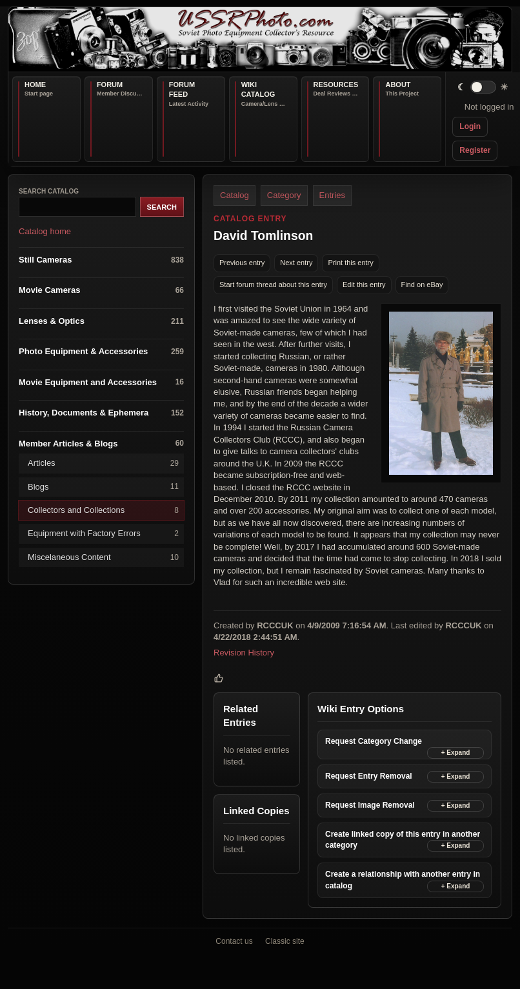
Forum (110, 84)
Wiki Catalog (258, 90)
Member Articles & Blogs (101, 444)
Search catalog (49, 191)
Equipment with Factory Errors (103, 533)
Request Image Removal (370, 805)
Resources (336, 84)
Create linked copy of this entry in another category (402, 840)
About (397, 84)
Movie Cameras (101, 290)
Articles (103, 463)
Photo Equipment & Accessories (101, 351)
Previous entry (242, 262)
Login (470, 126)
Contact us (233, 941)
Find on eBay (422, 284)
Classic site (285, 941)
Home (35, 84)
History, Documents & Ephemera (101, 413)
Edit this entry (364, 284)
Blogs (103, 486)
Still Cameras (101, 260)
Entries (332, 195)
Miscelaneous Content (103, 557)
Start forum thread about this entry (273, 284)
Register (474, 150)
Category (284, 195)
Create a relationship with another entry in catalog (402, 880)
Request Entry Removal (368, 776)
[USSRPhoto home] (260, 39)
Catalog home (45, 232)
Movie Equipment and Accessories (101, 382)
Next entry (296, 262)
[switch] (483, 87)
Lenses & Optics (101, 321)
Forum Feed (182, 90)
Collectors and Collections (103, 510)
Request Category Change (373, 741)
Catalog (234, 195)
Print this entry (350, 262)
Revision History (244, 652)
